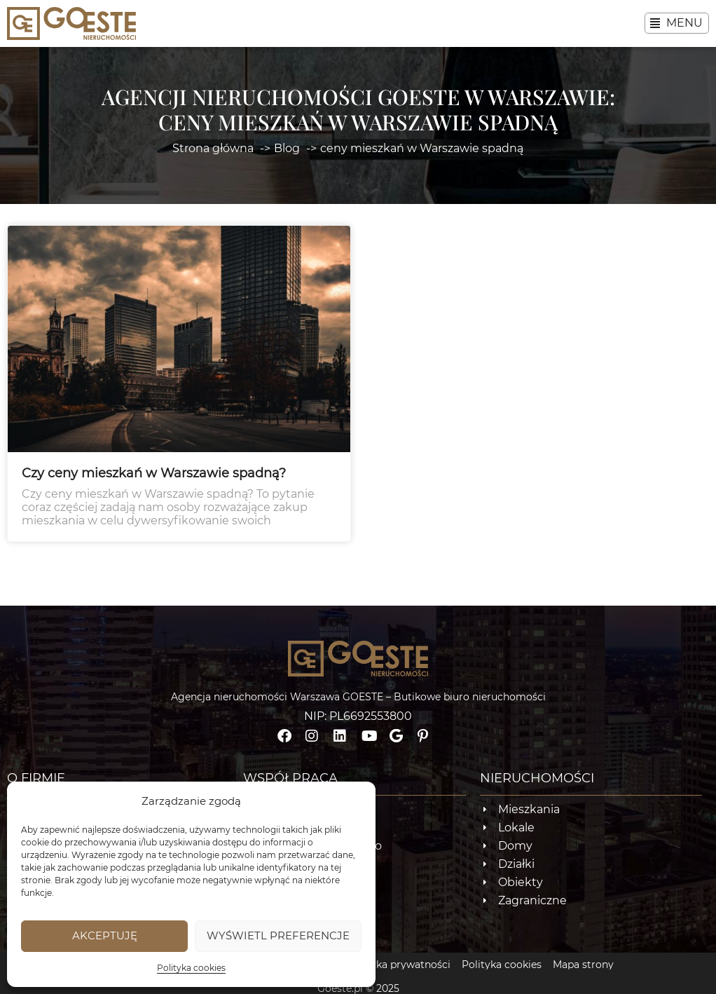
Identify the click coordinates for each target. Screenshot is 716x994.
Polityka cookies (191, 967)
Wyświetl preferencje (278, 935)
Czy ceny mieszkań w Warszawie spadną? (154, 484)
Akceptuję (104, 935)
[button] (677, 23)
